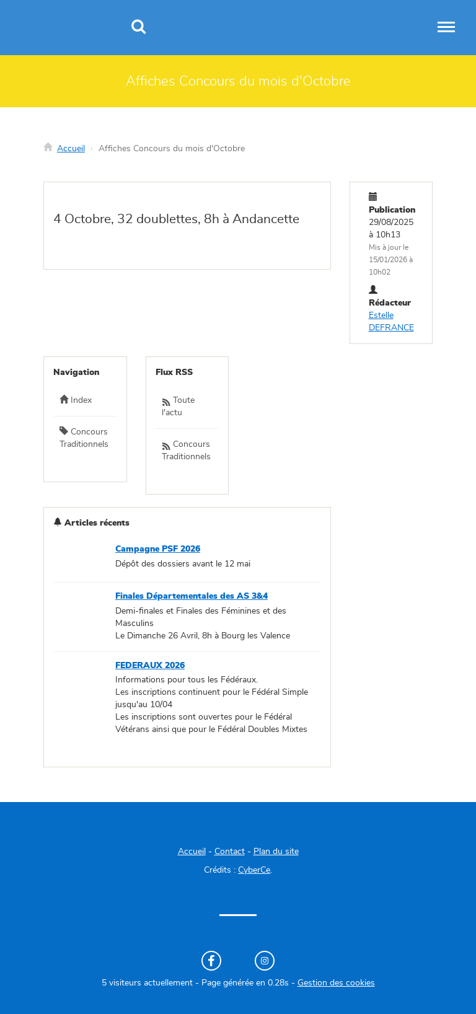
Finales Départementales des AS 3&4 (191, 596)
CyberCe (254, 870)
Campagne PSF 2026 (157, 549)
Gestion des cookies (336, 983)
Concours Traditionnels (84, 437)
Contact (229, 851)
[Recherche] (138, 28)
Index (76, 400)
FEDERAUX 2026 (150, 665)
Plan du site (276, 851)
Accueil (71, 148)
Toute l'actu (178, 406)
